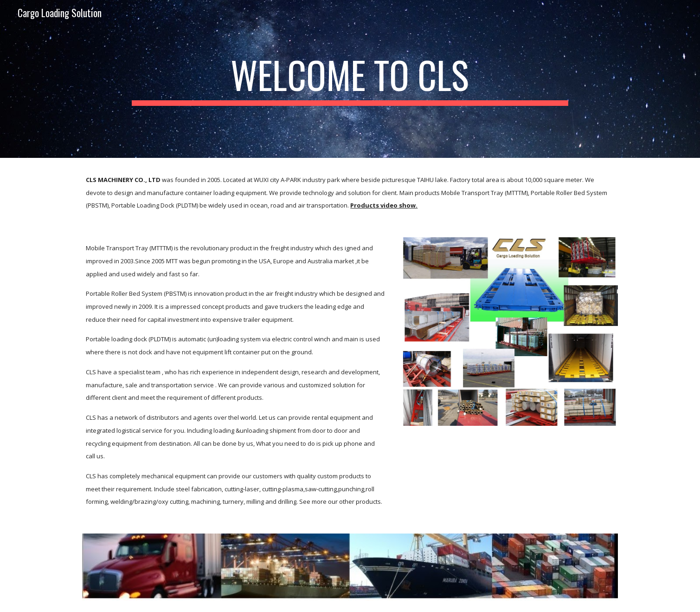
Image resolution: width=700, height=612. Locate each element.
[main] (350, 79)
